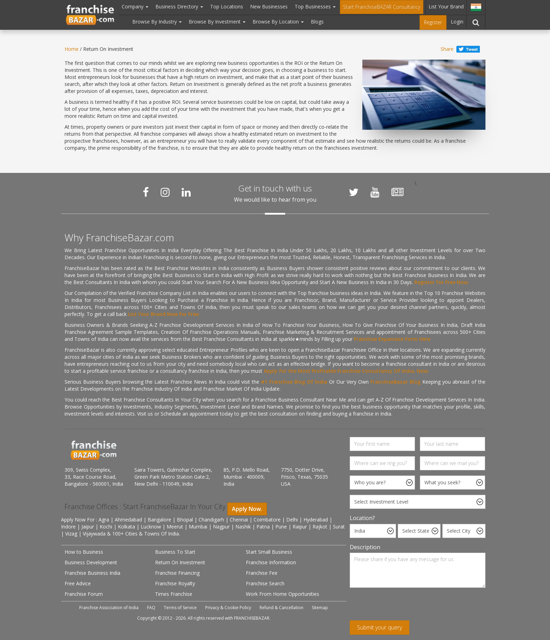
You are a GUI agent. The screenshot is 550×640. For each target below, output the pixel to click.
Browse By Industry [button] (157, 21)
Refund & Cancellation (281, 608)
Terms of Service (180, 608)
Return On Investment (180, 562)
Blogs (317, 21)
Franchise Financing (177, 573)
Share (447, 49)
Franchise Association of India (109, 608)
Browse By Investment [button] (217, 21)
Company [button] (135, 6)
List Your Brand (446, 6)
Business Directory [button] (179, 6)
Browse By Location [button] (278, 21)
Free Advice (78, 583)
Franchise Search (265, 583)
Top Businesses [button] (315, 6)
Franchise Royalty (175, 583)
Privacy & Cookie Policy (228, 608)
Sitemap (320, 608)
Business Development (91, 562)
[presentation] (403, 606)
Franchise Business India (92, 573)
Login (457, 21)
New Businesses (269, 6)
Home (72, 49)
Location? (362, 518)
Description (365, 547)
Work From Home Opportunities (282, 594)
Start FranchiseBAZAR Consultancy (381, 7)
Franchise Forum (84, 594)
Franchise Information (271, 562)
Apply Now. (247, 509)
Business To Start (175, 551)
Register (433, 22)
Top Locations (226, 6)
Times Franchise (173, 594)
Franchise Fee (261, 573)
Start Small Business (269, 551)
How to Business (84, 551)
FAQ (151, 608)
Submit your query (379, 627)
